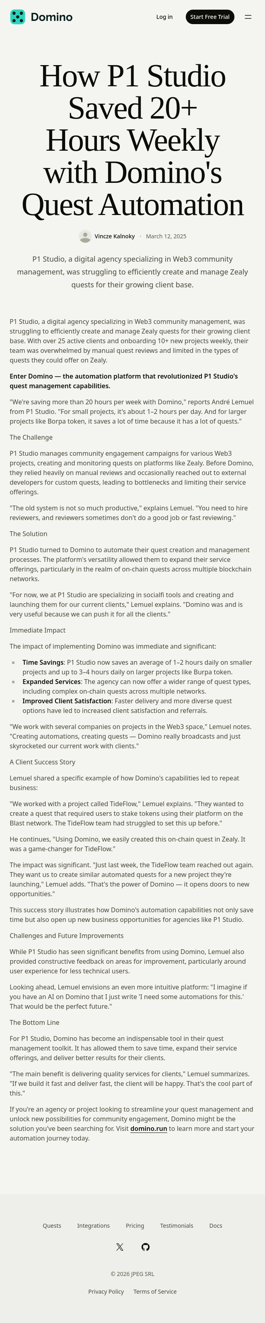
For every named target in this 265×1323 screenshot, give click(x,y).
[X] (120, 1246)
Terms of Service (155, 1291)
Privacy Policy (106, 1291)
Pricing (135, 1225)
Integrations (93, 1225)
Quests (52, 1225)
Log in (164, 16)
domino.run (148, 1128)
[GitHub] (145, 1246)
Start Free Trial (210, 16)
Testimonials (176, 1225)
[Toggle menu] (248, 17)
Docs (216, 1225)
